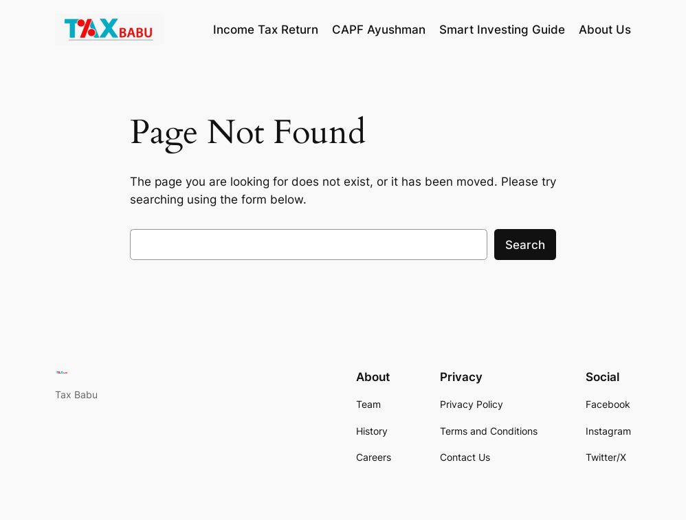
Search (525, 245)
